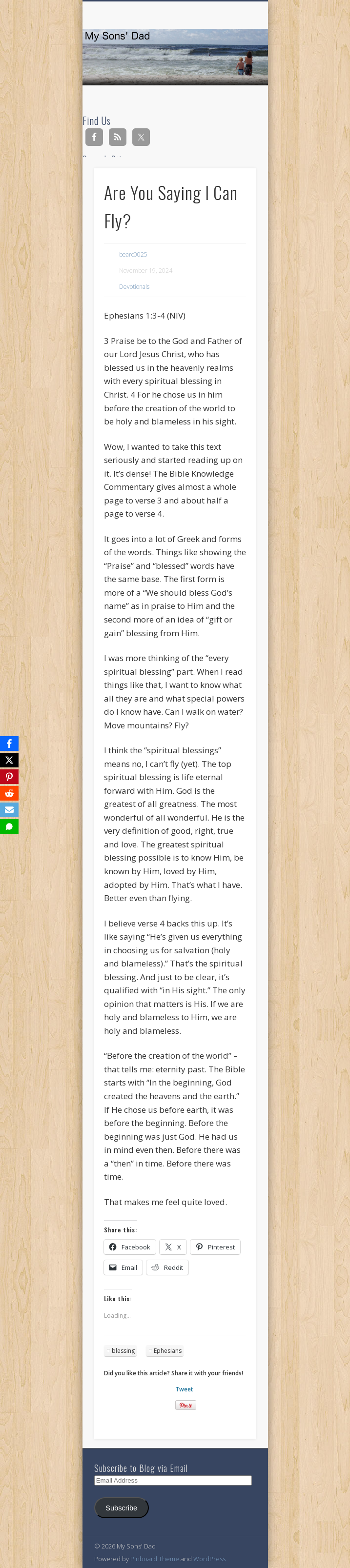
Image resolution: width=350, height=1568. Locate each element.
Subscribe (121, 1508)
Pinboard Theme (154, 1558)
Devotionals (134, 286)
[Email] (9, 810)
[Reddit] (9, 793)
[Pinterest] (9, 776)
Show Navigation (232, 87)
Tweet (184, 1389)
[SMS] (9, 826)
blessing (123, 1351)
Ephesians (168, 1351)
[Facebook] (9, 743)
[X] (9, 760)
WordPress (209, 1558)
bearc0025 (133, 254)
